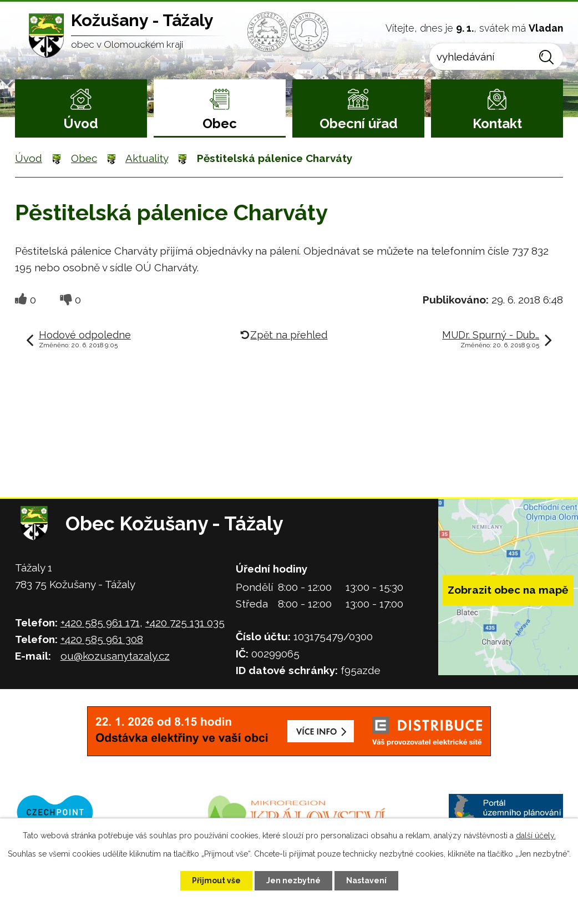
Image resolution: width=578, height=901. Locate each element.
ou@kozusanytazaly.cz (115, 656)
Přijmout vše (216, 880)
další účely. (536, 835)
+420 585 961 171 (100, 622)
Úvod (80, 123)
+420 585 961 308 (101, 639)
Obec (219, 123)
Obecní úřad (359, 123)
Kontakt (497, 123)
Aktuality (146, 158)
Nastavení (366, 880)
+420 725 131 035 (185, 622)
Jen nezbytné (293, 880)
